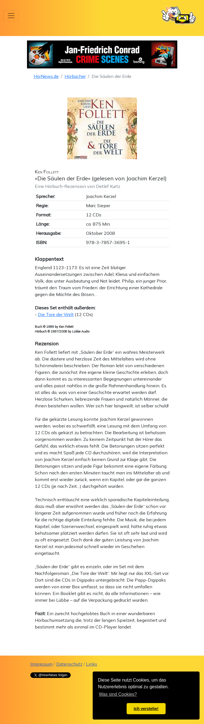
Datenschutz (69, 664)
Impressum (41, 664)
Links (91, 664)
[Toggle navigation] (11, 15)
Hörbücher (75, 76)
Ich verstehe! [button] (146, 708)
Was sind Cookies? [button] (118, 694)
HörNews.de (46, 76)
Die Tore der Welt (56, 314)
